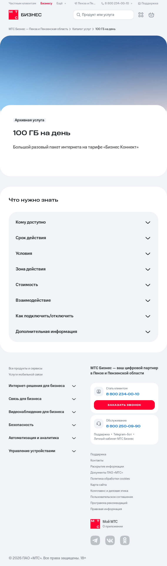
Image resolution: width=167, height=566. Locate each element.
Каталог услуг (81, 29)
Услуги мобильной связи (26, 374)
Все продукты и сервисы (25, 368)
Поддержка (102, 434)
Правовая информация (106, 509)
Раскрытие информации (107, 466)
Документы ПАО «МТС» (106, 473)
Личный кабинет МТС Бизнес (114, 439)
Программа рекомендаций (108, 503)
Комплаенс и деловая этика (109, 491)
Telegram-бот (123, 434)
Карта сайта (98, 485)
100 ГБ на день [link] (105, 29)
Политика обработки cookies (110, 479)
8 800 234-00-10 (117, 3)
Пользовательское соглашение (111, 497)
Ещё (62, 3)
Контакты (97, 460)
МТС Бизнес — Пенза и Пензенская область (38, 29)
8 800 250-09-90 (123, 426)
